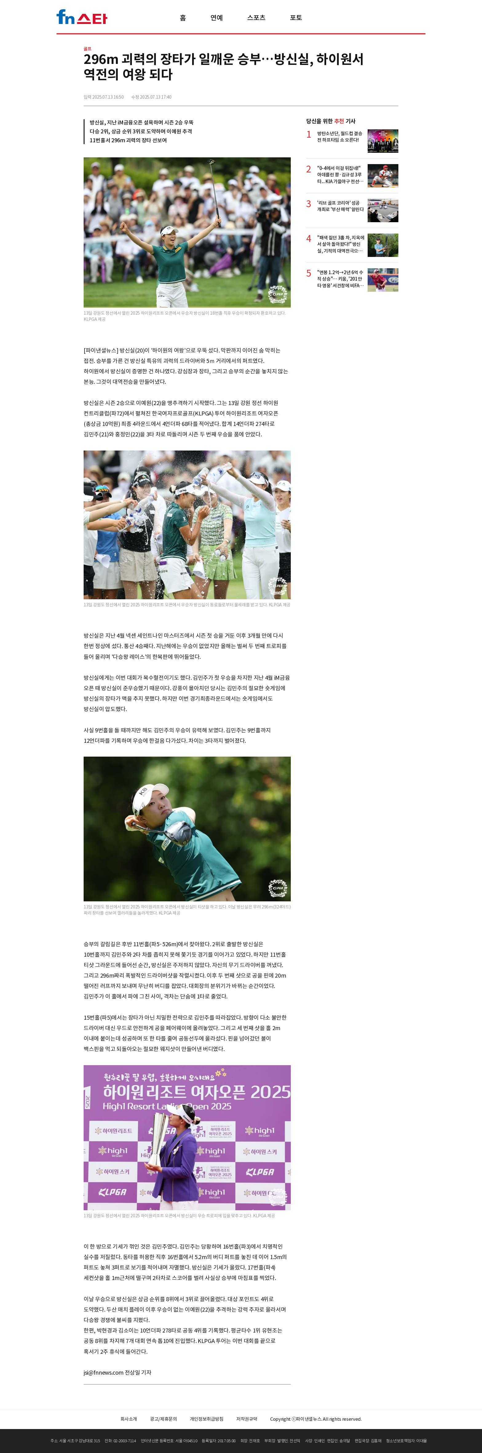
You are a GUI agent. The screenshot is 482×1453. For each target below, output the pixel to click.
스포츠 (256, 18)
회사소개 (128, 1419)
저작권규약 (246, 1419)
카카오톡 (379, 94)
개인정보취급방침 (206, 1419)
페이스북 (352, 94)
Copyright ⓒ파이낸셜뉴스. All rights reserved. (316, 1419)
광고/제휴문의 (163, 1419)
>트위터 (366, 94)
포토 (296, 18)
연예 (217, 18)
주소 (393, 94)
